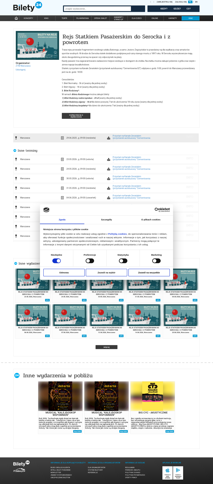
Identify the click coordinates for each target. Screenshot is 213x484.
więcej (107, 347)
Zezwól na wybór (106, 272)
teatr (64, 18)
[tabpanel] (60, 407)
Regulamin (129, 468)
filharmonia (82, 18)
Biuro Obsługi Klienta (60, 468)
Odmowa (64, 272)
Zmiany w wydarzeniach (61, 475)
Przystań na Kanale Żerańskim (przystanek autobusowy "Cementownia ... (131, 137)
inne (191, 18)
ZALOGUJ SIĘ (181, 2)
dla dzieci (137, 18)
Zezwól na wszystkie (149, 272)
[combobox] (97, 8)
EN (196, 2)
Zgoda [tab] (62, 219)
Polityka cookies (132, 473)
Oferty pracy (131, 478)
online (154, 18)
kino (46, 18)
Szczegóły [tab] (106, 219)
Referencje (93, 473)
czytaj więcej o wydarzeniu (76, 116)
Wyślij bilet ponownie (60, 470)
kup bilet (77, 431)
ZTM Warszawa (23, 66)
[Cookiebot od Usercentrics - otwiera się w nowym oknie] (157, 210)
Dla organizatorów (96, 468)
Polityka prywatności (135, 475)
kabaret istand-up (118, 18)
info (189, 136)
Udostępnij (20, 69)
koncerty (28, 18)
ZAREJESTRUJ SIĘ (164, 2)
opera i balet (100, 18)
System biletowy (95, 470)
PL (190, 2)
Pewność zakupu (132, 470)
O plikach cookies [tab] (150, 219)
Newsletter (56, 473)
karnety (173, 18)
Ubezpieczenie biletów (60, 478)
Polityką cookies (117, 234)
